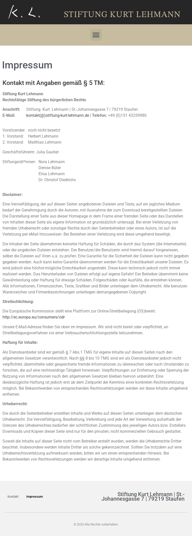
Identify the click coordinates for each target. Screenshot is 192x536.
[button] (96, 35)
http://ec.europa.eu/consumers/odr (33, 317)
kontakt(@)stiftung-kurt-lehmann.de (57, 115)
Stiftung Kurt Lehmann (122, 15)
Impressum (34, 496)
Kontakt (13, 496)
